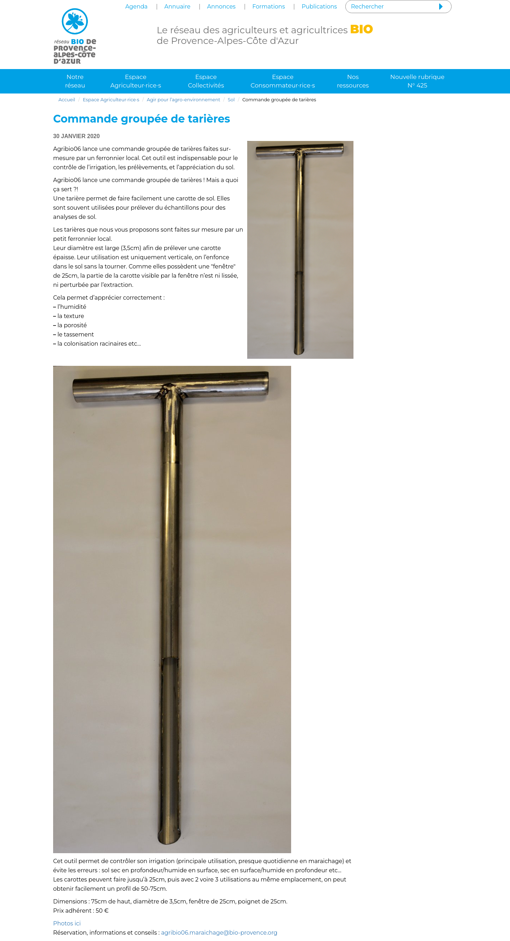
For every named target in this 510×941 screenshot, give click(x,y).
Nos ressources (353, 81)
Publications (319, 6)
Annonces (221, 6)
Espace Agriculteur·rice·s (135, 81)
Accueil (66, 99)
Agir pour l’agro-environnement (183, 99)
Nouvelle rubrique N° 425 (417, 81)
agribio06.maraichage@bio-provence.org (219, 932)
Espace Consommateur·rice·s (282, 81)
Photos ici (67, 923)
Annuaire (177, 6)
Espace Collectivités (206, 81)
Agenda (136, 6)
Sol (231, 99)
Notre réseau (75, 81)
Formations (268, 6)
